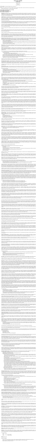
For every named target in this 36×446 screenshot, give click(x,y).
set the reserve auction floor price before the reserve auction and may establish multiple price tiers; (13, 253)
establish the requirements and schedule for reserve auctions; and (10, 254)
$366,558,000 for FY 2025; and (6, 332)
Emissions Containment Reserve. (5, 234)
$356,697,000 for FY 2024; (6, 331)
